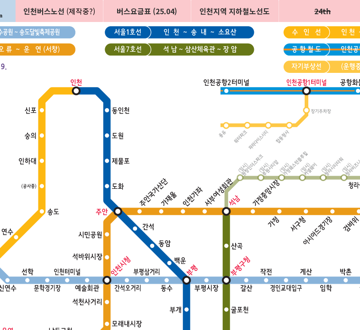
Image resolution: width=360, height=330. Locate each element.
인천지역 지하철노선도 (234, 11)
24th (322, 11)
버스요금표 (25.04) (147, 11)
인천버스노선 (43, 11)
